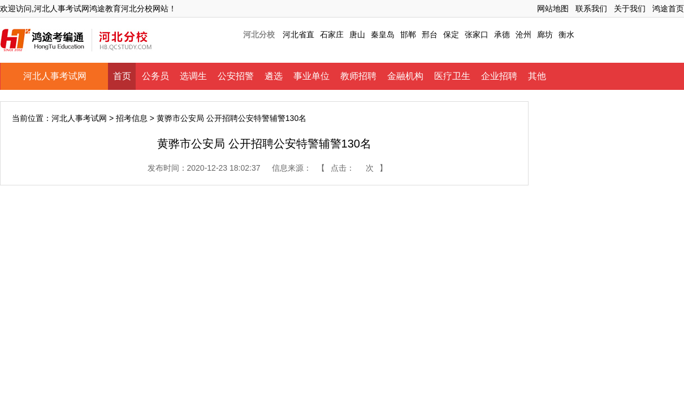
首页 (122, 76)
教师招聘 (358, 76)
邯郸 (408, 34)
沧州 (523, 34)
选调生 (193, 76)
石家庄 (332, 34)
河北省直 (298, 34)
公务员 (155, 76)
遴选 (274, 76)
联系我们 (591, 8)
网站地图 (553, 8)
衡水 (566, 34)
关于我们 (630, 8)
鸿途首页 (668, 8)
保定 (451, 34)
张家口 (476, 34)
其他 (537, 76)
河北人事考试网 (54, 76)
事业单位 (311, 76)
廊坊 (545, 34)
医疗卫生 (452, 76)
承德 (502, 34)
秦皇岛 (383, 34)
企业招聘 (499, 76)
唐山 (357, 34)
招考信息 (132, 118)
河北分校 (259, 34)
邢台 (430, 34)
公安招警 (236, 76)
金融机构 (405, 76)
